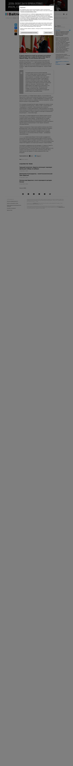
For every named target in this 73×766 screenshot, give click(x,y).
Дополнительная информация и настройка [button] (29, 32)
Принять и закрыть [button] (48, 32)
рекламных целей (34, 18)
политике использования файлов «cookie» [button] (28, 11)
